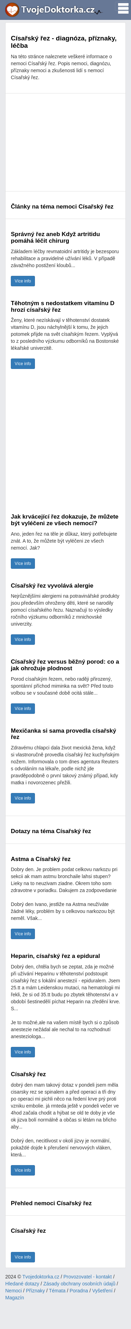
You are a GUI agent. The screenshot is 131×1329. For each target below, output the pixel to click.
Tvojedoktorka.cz (40, 1276)
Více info (23, 281)
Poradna (79, 1290)
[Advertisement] (65, 142)
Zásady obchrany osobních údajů (79, 1283)
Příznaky (35, 1290)
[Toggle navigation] (121, 6)
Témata (57, 1290)
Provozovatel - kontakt (88, 1276)
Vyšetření (102, 1290)
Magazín (14, 1297)
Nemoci (13, 1290)
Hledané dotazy (22, 1283)
